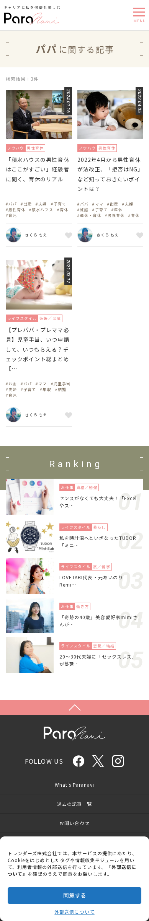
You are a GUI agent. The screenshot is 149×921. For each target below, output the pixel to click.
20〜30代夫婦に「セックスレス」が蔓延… (98, 660)
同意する (74, 895)
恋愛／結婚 (103, 646)
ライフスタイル (22, 318)
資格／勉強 (86, 487)
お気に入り (67, 235)
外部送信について (74, 911)
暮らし (99, 527)
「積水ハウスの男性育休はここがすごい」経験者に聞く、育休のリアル (37, 169)
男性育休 (35, 148)
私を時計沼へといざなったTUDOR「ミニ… (97, 541)
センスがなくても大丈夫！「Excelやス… (98, 502)
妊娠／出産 (50, 318)
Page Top (74, 707)
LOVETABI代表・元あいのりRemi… (91, 581)
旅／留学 (101, 566)
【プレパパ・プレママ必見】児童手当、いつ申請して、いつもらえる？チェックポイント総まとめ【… (37, 349)
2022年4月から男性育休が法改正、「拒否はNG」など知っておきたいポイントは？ (109, 174)
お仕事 (67, 487)
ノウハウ (15, 148)
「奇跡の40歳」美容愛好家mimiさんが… (98, 621)
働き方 (82, 606)
